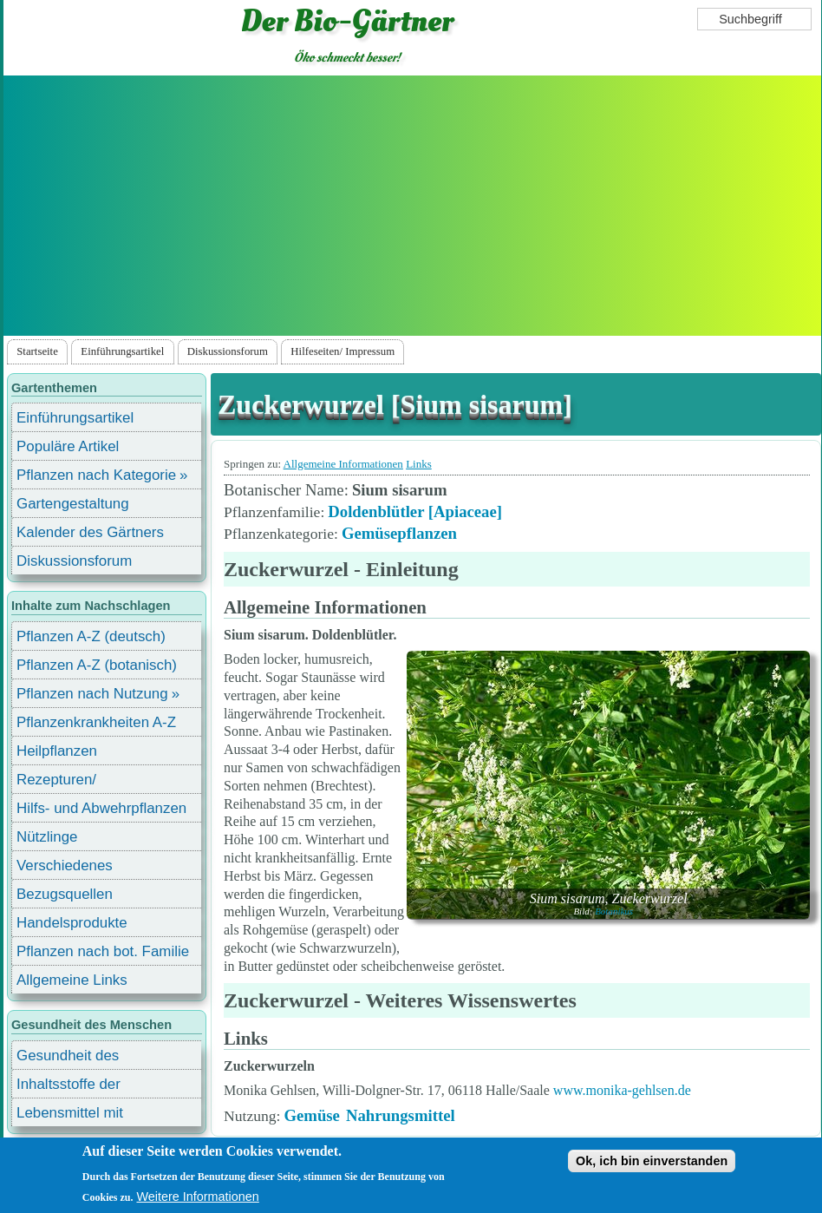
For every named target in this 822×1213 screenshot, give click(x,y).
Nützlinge (46, 837)
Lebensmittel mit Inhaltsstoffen (69, 1115)
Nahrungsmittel (400, 1115)
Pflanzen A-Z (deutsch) (91, 636)
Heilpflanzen (56, 751)
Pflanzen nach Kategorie (96, 475)
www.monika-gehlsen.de (622, 1090)
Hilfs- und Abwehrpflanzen (101, 808)
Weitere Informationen (197, 1196)
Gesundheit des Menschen (67, 1058)
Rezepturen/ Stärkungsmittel (66, 782)
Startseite (37, 351)
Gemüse (311, 1115)
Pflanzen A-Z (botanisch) (96, 665)
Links (419, 463)
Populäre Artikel (67, 446)
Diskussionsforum (227, 351)
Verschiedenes (64, 865)
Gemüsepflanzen (399, 533)
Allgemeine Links (71, 980)
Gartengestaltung (72, 503)
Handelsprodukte (71, 923)
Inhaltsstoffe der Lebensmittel (68, 1087)
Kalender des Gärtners (90, 532)
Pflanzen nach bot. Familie (102, 951)
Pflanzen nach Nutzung (92, 693)
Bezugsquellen (64, 894)
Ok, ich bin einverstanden (651, 1161)
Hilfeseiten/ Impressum (342, 351)
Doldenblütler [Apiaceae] (415, 511)
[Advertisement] (413, 205)
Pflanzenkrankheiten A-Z (96, 722)
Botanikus (614, 911)
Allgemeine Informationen (343, 463)
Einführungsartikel (122, 351)
